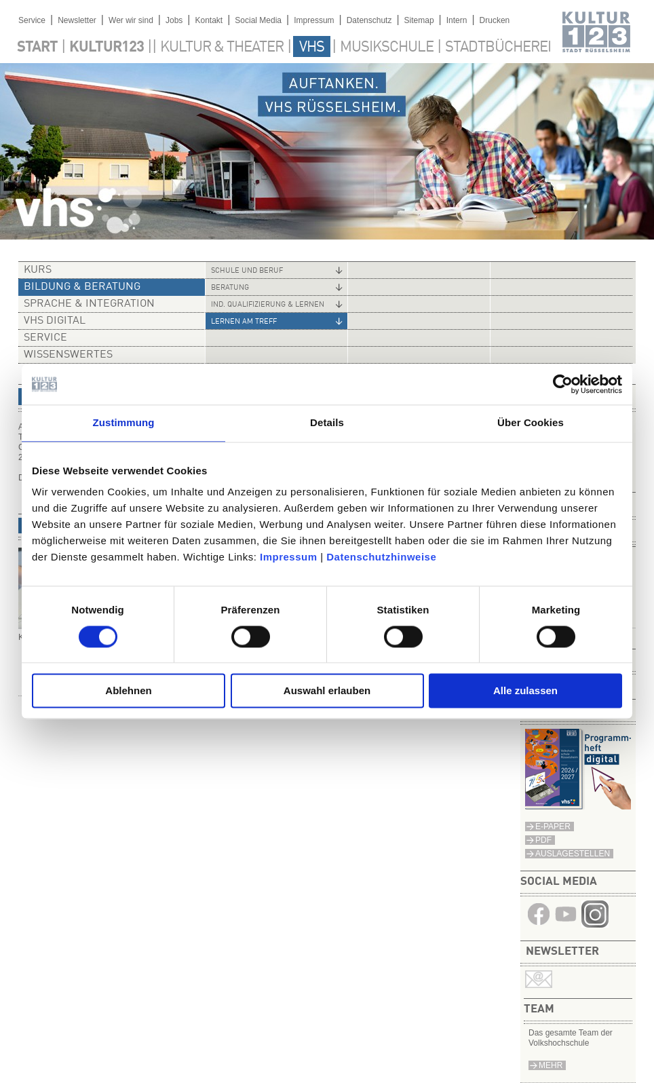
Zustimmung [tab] (124, 422)
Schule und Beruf (247, 271)
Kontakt (209, 20)
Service (31, 20)
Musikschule (387, 47)
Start (37, 47)
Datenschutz (369, 20)
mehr (550, 1065)
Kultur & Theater (222, 47)
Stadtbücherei (498, 47)
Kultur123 (106, 47)
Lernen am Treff (244, 322)
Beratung (230, 288)
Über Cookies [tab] (530, 422)
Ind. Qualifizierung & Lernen (267, 305)
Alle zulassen (525, 691)
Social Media (258, 20)
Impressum (289, 557)
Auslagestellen (572, 853)
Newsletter (77, 20)
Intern (456, 20)
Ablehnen (128, 691)
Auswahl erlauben (327, 691)
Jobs (174, 20)
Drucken (495, 20)
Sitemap (419, 20)
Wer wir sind (131, 20)
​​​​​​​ (595, 924)
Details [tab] (327, 422)
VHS (311, 47)
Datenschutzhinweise (381, 557)
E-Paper (553, 826)
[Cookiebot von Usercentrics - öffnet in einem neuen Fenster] (562, 384)
